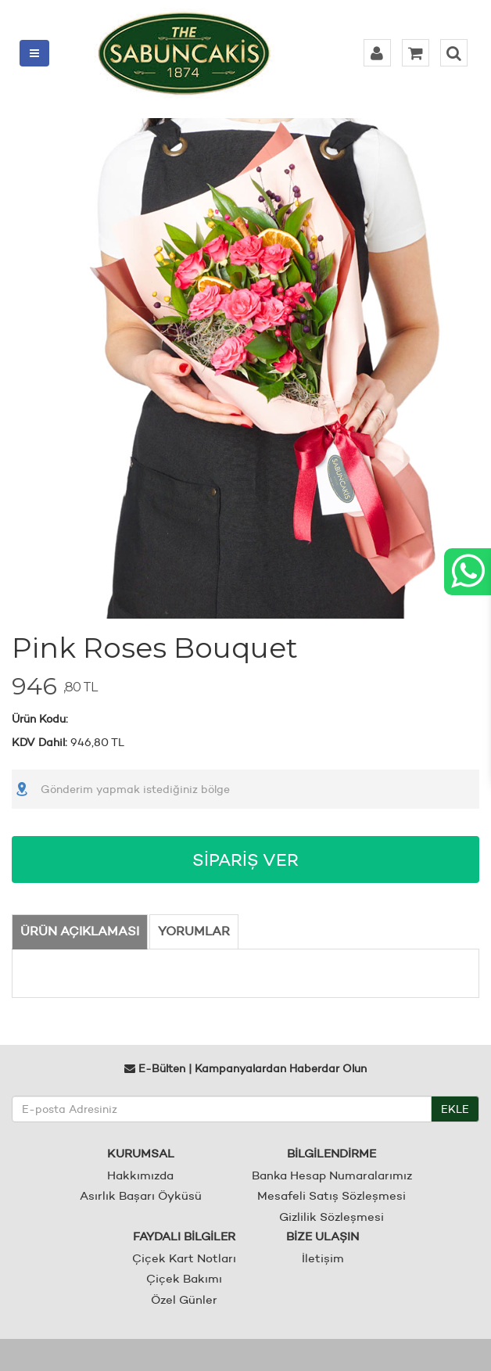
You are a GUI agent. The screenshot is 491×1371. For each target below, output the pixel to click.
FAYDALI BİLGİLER (184, 1236)
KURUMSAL (140, 1153)
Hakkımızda (140, 1175)
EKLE (455, 1109)
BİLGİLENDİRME (331, 1153)
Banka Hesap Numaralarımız (332, 1175)
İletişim (323, 1258)
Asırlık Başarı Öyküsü (141, 1195)
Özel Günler (184, 1299)
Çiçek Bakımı (184, 1278)
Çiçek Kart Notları (184, 1258)
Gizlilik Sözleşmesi (331, 1216)
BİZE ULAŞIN (322, 1236)
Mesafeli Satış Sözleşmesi (331, 1195)
